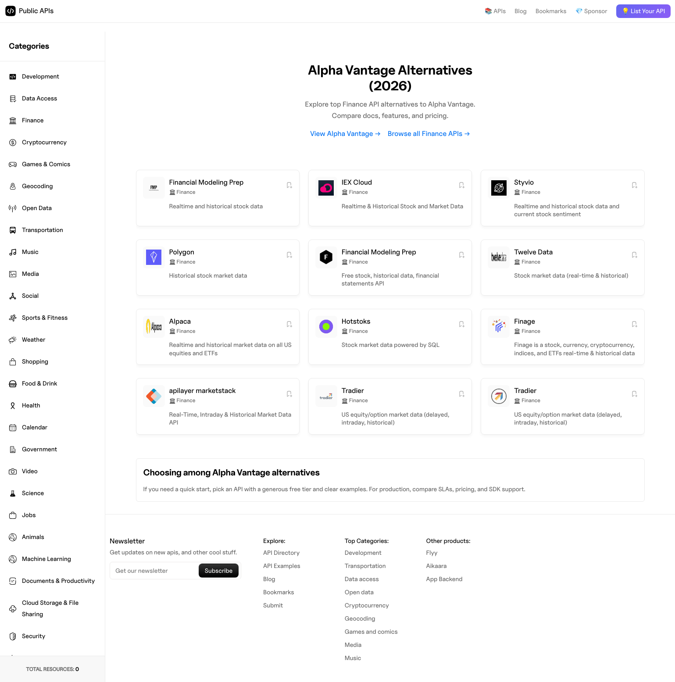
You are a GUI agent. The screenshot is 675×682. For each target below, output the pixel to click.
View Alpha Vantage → (345, 133)
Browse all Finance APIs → (429, 133)
